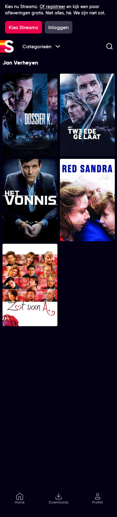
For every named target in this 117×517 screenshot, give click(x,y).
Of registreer (52, 6)
